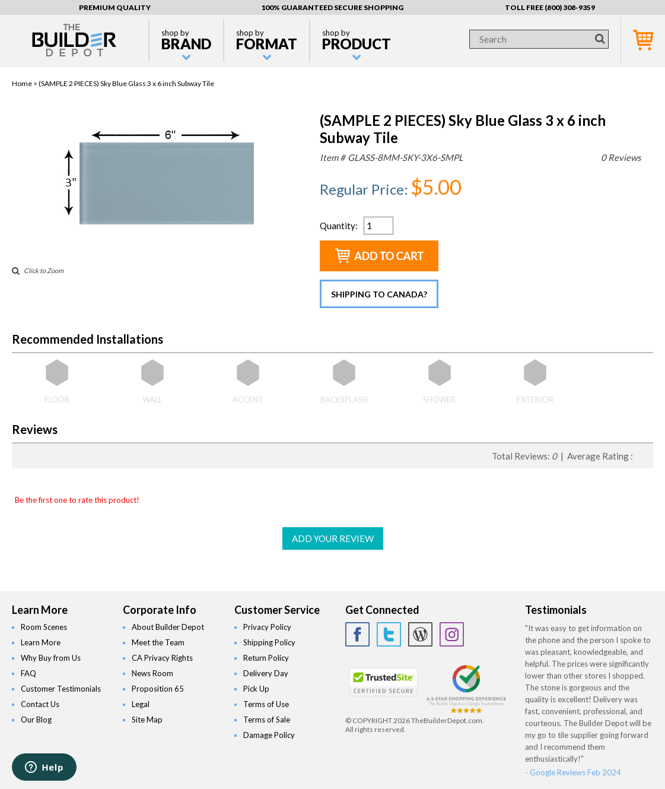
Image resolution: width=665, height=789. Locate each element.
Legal (140, 704)
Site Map (147, 719)
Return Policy (266, 658)
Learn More (41, 642)
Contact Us (40, 704)
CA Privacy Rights (162, 658)
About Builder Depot (168, 627)
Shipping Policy (269, 642)
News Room (152, 673)
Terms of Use (266, 704)
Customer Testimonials (61, 688)
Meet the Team (158, 642)
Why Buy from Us (51, 658)
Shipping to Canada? (379, 294)
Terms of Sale (266, 719)
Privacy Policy (267, 627)
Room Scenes (44, 627)
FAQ (28, 673)
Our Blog (36, 719)
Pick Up (256, 688)
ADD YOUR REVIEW (333, 538)
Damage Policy (269, 735)
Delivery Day (265, 673)
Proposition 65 (158, 688)
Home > (25, 83)
